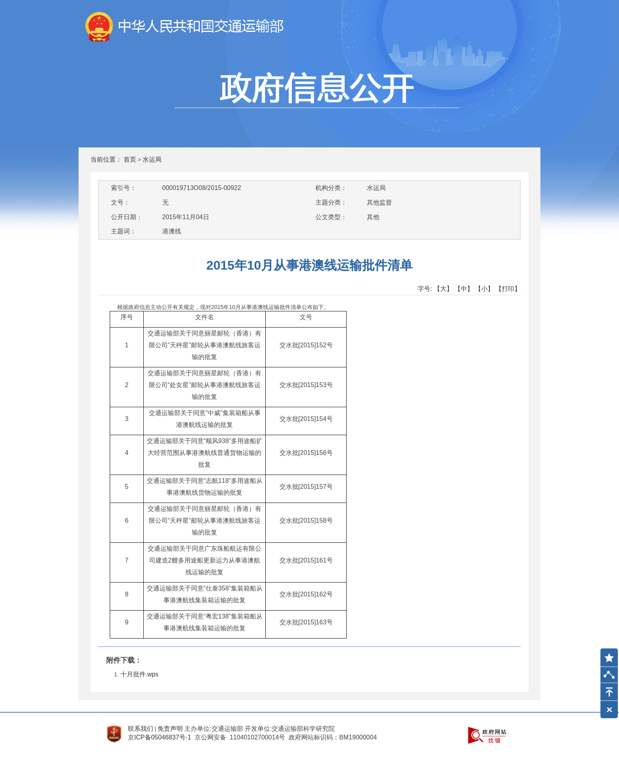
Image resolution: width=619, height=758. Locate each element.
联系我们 (140, 728)
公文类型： (331, 217)
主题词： (123, 231)
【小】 (484, 288)
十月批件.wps (139, 674)
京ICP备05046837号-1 (159, 737)
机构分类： (331, 187)
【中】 (463, 288)
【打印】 (508, 288)
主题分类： (331, 202)
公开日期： (127, 217)
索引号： (123, 187)
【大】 (443, 288)
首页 (130, 159)
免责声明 (170, 728)
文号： (120, 202)
